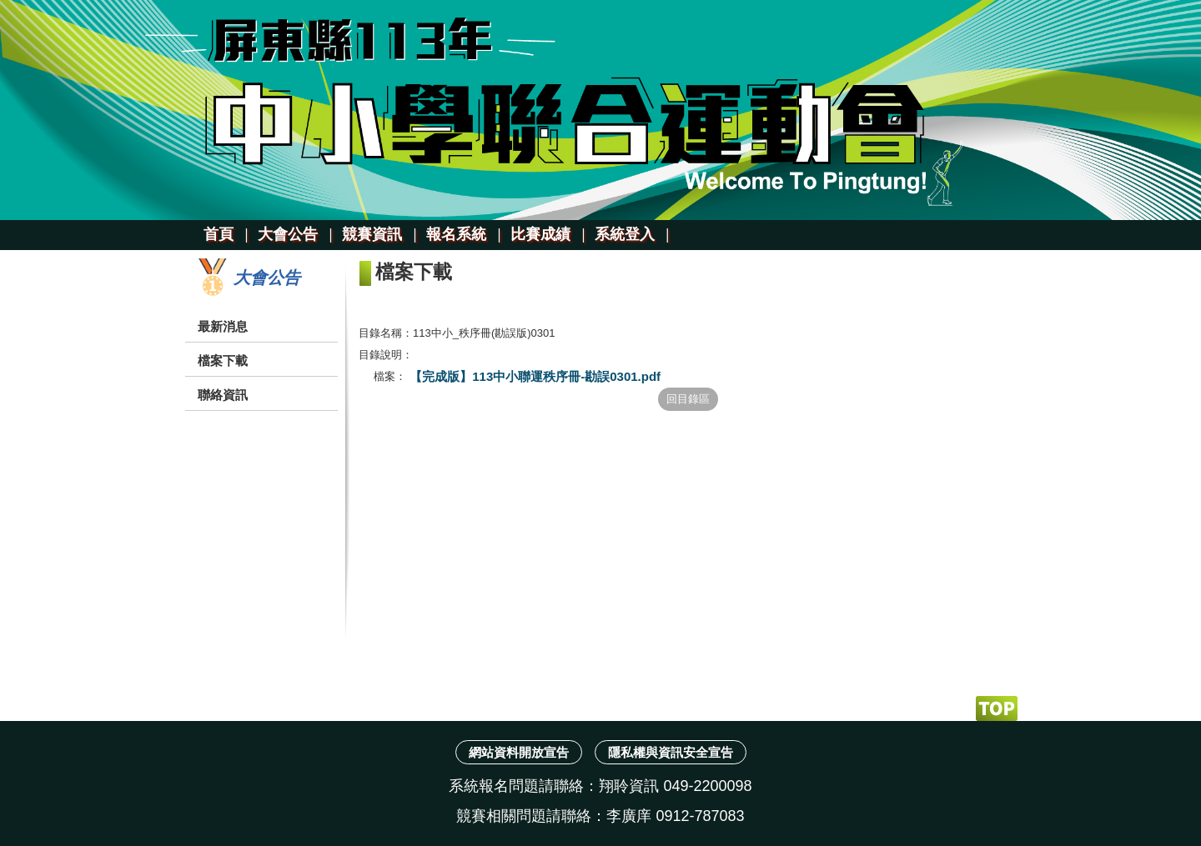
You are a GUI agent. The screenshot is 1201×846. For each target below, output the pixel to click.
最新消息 (223, 326)
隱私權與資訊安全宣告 (670, 752)
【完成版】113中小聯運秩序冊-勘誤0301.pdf (533, 376)
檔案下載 (223, 360)
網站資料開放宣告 (519, 752)
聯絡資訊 (223, 395)
